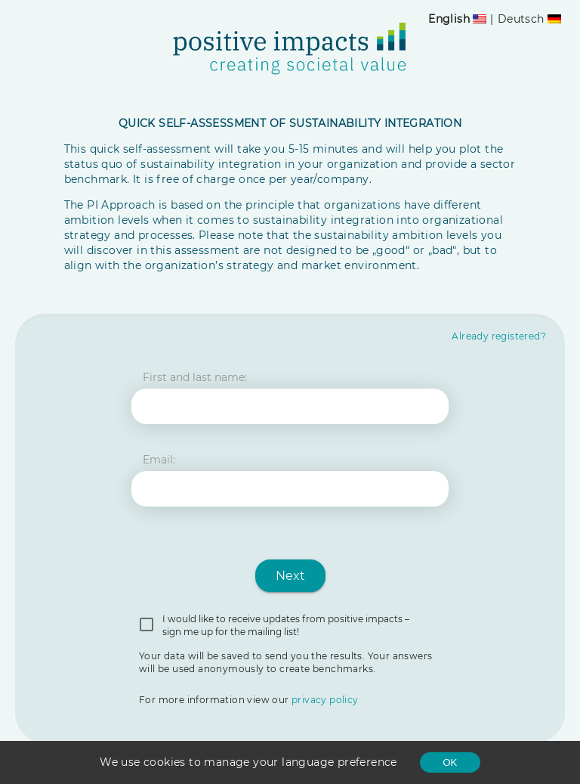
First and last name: (195, 377)
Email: (159, 459)
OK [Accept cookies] (450, 762)
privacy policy (325, 699)
